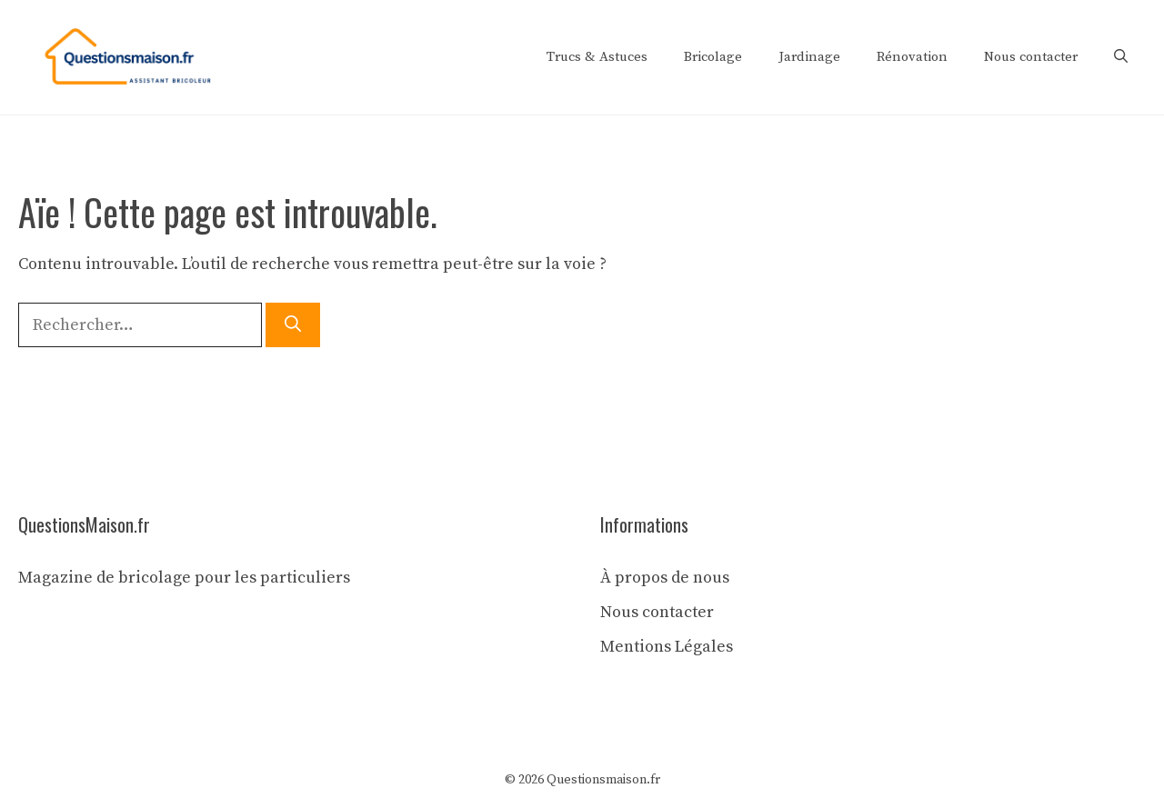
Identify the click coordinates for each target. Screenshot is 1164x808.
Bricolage (713, 56)
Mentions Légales (666, 646)
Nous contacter (1031, 56)
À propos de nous (664, 577)
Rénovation (912, 56)
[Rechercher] (293, 325)
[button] (1121, 57)
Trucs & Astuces (597, 56)
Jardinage (809, 56)
